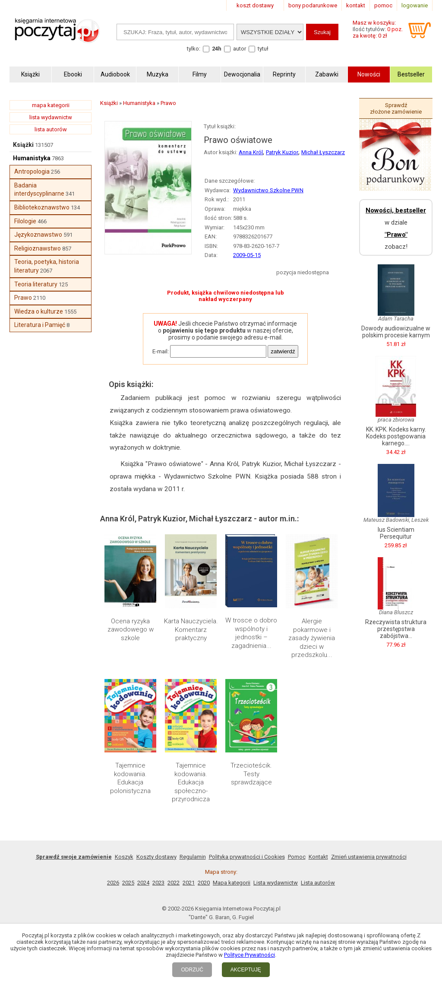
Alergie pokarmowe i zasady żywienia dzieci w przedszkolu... (311, 638)
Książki (23, 144)
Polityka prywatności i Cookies (247, 857)
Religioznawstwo (37, 248)
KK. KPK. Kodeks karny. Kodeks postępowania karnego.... (396, 436)
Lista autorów (318, 882)
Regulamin (193, 857)
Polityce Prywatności (249, 955)
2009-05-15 (247, 255)
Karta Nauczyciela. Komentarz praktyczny (191, 629)
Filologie (25, 221)
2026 (113, 882)
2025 (128, 882)
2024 (143, 882)
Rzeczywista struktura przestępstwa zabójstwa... (395, 629)
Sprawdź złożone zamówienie (396, 108)
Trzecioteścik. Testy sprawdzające (251, 774)
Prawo (23, 297)
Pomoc (297, 857)
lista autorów (51, 129)
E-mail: (160, 351)
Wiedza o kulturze (38, 311)
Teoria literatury (35, 284)
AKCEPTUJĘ (245, 970)
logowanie (414, 5)
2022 (173, 882)
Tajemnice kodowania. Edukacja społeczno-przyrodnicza (191, 782)
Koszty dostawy (156, 857)
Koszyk (124, 857)
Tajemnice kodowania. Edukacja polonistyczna (130, 778)
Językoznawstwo (38, 234)
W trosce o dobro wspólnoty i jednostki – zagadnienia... (251, 633)
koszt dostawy (255, 5)
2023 (158, 882)
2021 (189, 882)
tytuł (263, 48)
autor (239, 48)
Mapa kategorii (231, 882)
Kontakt (318, 857)
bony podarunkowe (312, 5)
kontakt (355, 5)
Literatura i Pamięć (39, 324)
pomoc (383, 5)
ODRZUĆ (192, 970)
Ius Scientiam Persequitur (396, 533)
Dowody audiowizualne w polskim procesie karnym (395, 332)
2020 (204, 882)
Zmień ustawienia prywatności (369, 857)
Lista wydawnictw (275, 882)
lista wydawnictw (50, 117)
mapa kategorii (50, 105)
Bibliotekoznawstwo (41, 207)
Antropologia (32, 171)
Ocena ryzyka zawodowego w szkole (130, 629)
